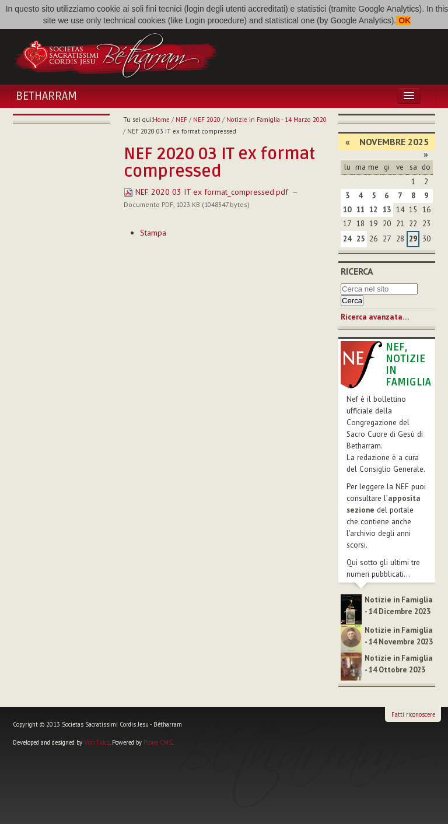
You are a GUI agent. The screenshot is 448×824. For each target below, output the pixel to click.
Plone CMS (158, 742)
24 (347, 239)
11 (360, 210)
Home (161, 119)
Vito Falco (97, 742)
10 (347, 210)
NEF (181, 119)
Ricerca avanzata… (375, 317)
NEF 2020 (206, 119)
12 (373, 210)
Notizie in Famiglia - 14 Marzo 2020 (276, 119)
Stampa (153, 232)
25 (360, 239)
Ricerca (357, 271)
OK (403, 20)
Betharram (46, 96)
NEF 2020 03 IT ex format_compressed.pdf (207, 192)
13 (387, 210)
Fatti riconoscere (413, 714)
